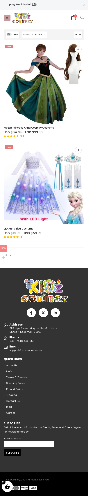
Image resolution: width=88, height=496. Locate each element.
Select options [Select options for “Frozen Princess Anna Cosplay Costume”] (78, 49)
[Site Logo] (22, 18)
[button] (7, 18)
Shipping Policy (15, 383)
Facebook (31, 312)
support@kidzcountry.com (26, 350)
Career (10, 413)
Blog (9, 407)
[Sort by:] (34, 34)
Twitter (43, 312)
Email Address (12, 438)
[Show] (77, 34)
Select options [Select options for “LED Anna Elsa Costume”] (78, 150)
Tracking (11, 395)
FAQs (9, 371)
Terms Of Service (16, 377)
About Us (11, 365)
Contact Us (13, 401)
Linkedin (55, 312)
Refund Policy (14, 389)
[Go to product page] (44, 83)
